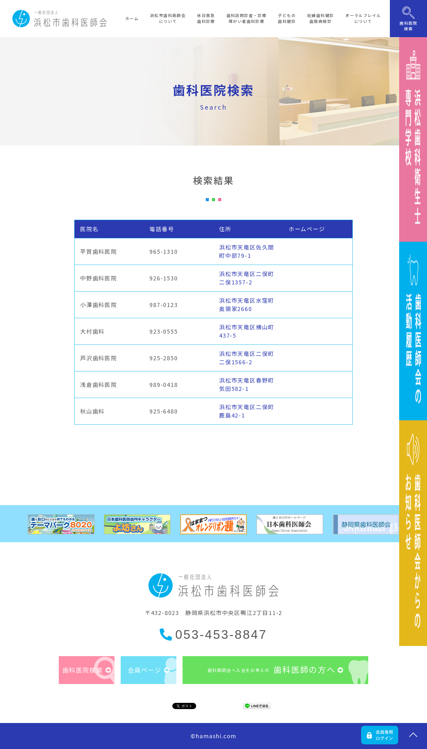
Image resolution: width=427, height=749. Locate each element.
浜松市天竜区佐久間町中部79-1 (246, 251)
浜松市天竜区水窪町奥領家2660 (246, 304)
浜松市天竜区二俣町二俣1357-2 (246, 278)
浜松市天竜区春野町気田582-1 (246, 384)
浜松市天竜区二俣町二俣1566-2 (246, 357)
